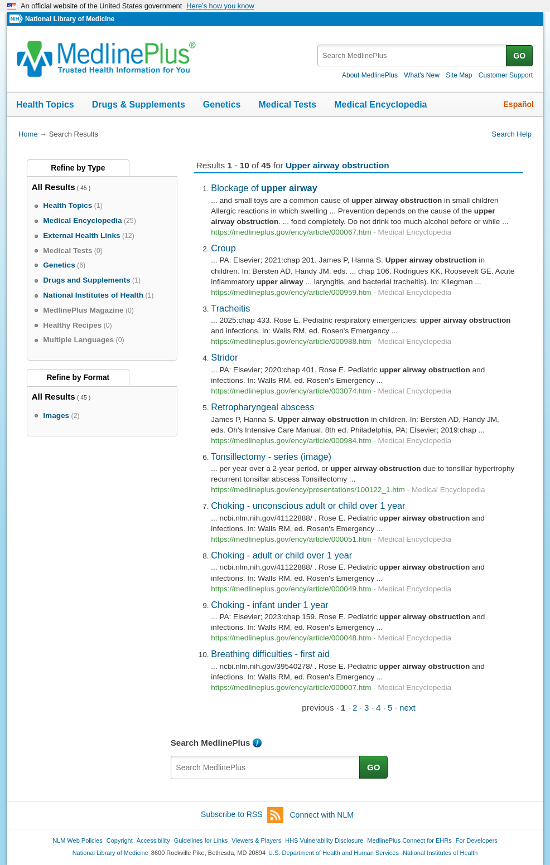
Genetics (222, 104)
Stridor (224, 357)
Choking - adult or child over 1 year (281, 555)
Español (519, 104)
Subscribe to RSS (242, 815)
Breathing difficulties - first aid (270, 654)
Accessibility (153, 840)
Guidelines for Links (201, 840)
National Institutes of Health (440, 852)
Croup (223, 248)
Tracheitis (230, 308)
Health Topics (45, 104)
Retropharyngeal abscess (262, 407)
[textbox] (412, 55)
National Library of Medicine (69, 19)
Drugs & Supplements (138, 104)
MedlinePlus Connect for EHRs (409, 840)
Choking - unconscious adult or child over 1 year (308, 505)
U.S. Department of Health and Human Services (333, 852)
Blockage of (264, 188)
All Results (53, 187)
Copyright (120, 840)
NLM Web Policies (77, 840)
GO (519, 55)
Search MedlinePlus (210, 742)
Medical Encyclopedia (380, 104)
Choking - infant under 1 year (269, 605)
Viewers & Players (256, 840)
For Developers (477, 840)
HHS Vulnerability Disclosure (324, 840)
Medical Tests (287, 104)
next (407, 707)
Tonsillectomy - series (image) (271, 456)
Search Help (512, 134)
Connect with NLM (322, 814)
